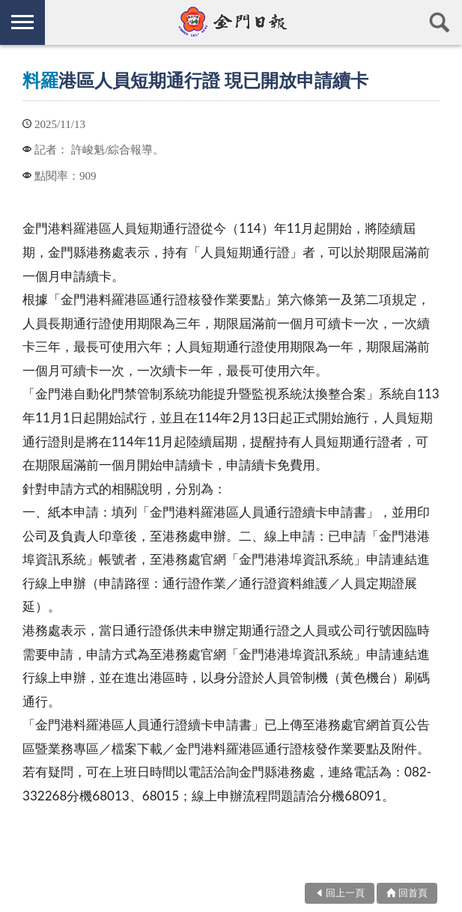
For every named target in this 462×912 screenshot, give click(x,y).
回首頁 (413, 893)
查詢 (439, 22)
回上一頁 (345, 893)
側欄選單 (22, 22)
